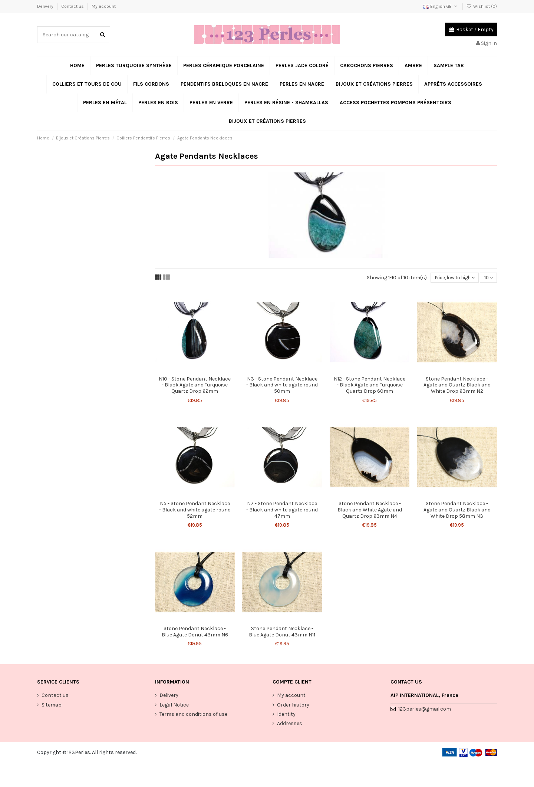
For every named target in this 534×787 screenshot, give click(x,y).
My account (104, 6)
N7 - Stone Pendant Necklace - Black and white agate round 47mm (282, 510)
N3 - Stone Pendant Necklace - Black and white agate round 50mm (282, 385)
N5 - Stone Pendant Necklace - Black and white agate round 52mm (195, 510)
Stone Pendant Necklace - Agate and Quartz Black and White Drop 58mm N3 (457, 510)
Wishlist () (482, 6)
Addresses (289, 724)
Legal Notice (174, 705)
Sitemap (52, 705)
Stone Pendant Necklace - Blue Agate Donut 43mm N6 (195, 632)
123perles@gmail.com (424, 710)
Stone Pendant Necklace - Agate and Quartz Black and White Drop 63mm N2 (457, 385)
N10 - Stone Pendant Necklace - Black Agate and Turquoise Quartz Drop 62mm (195, 385)
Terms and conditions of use (193, 715)
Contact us (73, 6)
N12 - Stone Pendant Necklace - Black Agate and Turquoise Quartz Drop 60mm (369, 385)
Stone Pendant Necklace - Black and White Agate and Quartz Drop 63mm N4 (369, 510)
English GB (440, 6)
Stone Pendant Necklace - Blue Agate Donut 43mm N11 (282, 632)
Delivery (46, 6)
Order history (293, 705)
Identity (286, 715)
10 (487, 278)
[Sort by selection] (452, 278)
